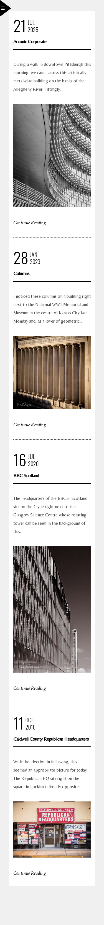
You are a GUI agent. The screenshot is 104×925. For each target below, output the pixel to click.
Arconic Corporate (29, 41)
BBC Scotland (26, 475)
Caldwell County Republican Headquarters (50, 739)
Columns (21, 273)
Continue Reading (29, 223)
